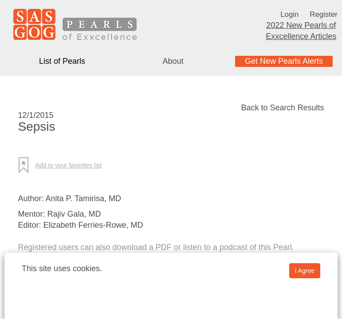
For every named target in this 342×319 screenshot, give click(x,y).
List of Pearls (62, 61)
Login (289, 14)
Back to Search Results (282, 107)
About (172, 61)
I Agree (304, 270)
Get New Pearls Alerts (284, 61)
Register (324, 14)
